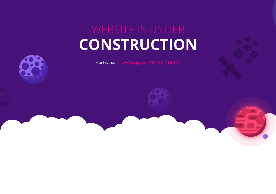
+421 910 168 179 (164, 62)
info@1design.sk (132, 62)
